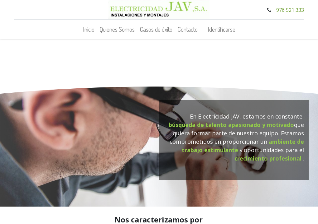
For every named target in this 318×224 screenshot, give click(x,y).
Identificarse (221, 29)
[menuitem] (88, 29)
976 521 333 (290, 10)
